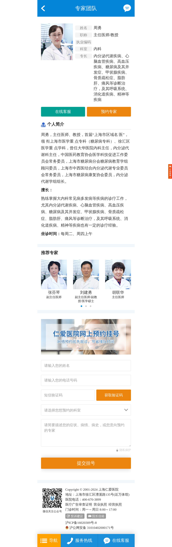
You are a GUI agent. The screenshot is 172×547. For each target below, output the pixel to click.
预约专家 (109, 111)
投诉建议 (77, 516)
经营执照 (115, 504)
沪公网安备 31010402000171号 (89, 528)
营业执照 (100, 504)
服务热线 (79, 540)
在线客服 (63, 111)
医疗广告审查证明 (78, 504)
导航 (49, 540)
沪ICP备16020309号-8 (81, 523)
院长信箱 (98, 516)
